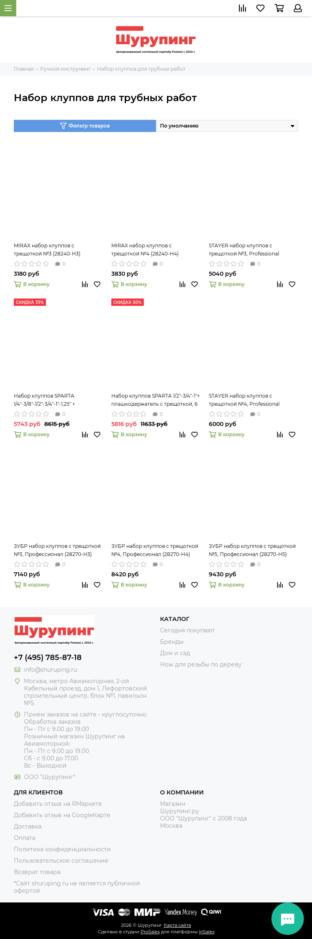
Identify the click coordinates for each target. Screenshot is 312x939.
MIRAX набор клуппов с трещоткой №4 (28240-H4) (145, 249)
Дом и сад (175, 653)
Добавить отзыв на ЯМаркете (58, 803)
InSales (206, 932)
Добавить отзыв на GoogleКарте (62, 815)
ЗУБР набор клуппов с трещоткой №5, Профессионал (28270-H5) (252, 550)
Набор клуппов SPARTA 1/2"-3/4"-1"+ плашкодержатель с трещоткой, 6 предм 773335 (155, 400)
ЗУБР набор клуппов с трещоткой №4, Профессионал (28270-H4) (154, 550)
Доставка (27, 826)
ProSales (150, 932)
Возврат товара (37, 872)
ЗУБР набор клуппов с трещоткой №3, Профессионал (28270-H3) (57, 550)
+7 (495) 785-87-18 (48, 657)
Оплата (24, 838)
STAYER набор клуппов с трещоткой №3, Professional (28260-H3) (244, 250)
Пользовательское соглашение (61, 860)
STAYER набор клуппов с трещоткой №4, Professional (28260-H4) (244, 400)
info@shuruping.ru (50, 669)
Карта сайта (177, 925)
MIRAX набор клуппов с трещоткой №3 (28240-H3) (47, 249)
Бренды (172, 641)
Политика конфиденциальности (62, 849)
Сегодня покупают (187, 630)
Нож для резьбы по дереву (201, 664)
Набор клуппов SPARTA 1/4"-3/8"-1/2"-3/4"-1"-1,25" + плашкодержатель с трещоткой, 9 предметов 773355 (57, 400)
